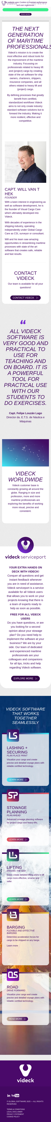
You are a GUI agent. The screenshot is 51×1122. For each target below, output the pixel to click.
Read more (25, 14)
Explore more (23, 678)
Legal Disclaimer (14, 1112)
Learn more (16, 780)
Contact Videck (23, 297)
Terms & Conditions (16, 1109)
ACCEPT (25, 9)
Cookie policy (13, 1117)
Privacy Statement (15, 1114)
